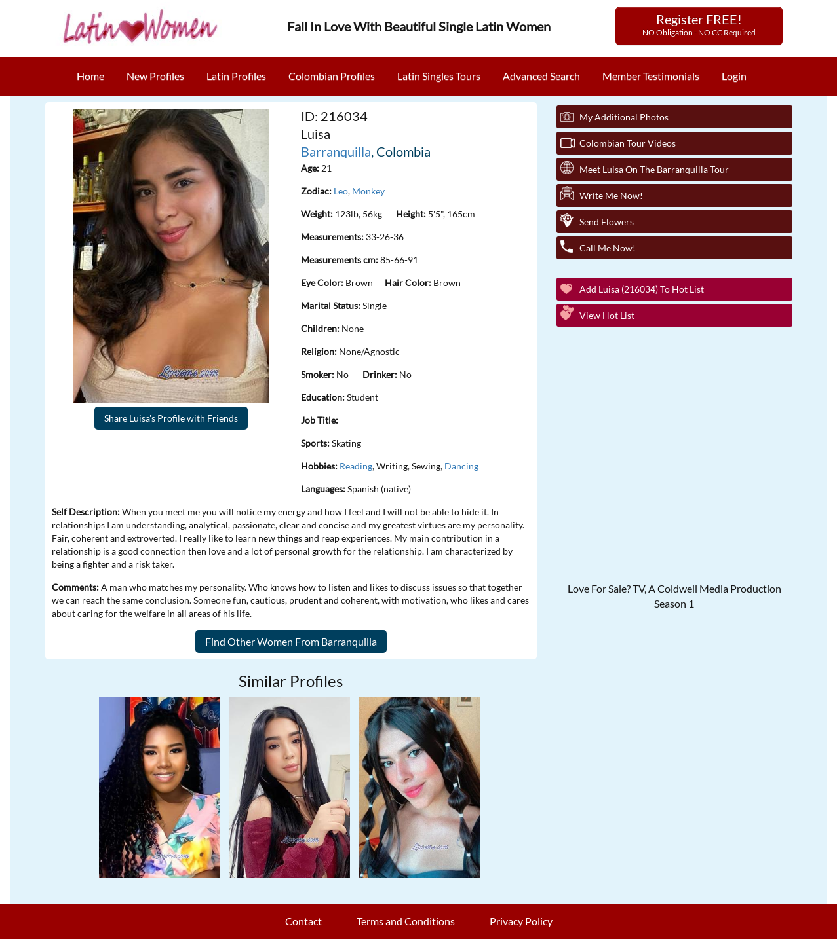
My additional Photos (624, 116)
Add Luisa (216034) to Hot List (641, 289)
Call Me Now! (607, 247)
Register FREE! (699, 24)
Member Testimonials (650, 75)
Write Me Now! (611, 195)
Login (734, 75)
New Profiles (155, 75)
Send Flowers (606, 221)
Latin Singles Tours (438, 75)
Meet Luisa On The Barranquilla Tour (654, 169)
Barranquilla (336, 151)
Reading (356, 465)
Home (90, 75)
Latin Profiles (236, 75)
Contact (303, 921)
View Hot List (606, 315)
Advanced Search (541, 75)
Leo (341, 190)
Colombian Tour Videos (627, 143)
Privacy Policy (521, 921)
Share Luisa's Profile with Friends (171, 418)
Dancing (461, 465)
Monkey (368, 190)
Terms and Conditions (406, 921)
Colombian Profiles (331, 75)
